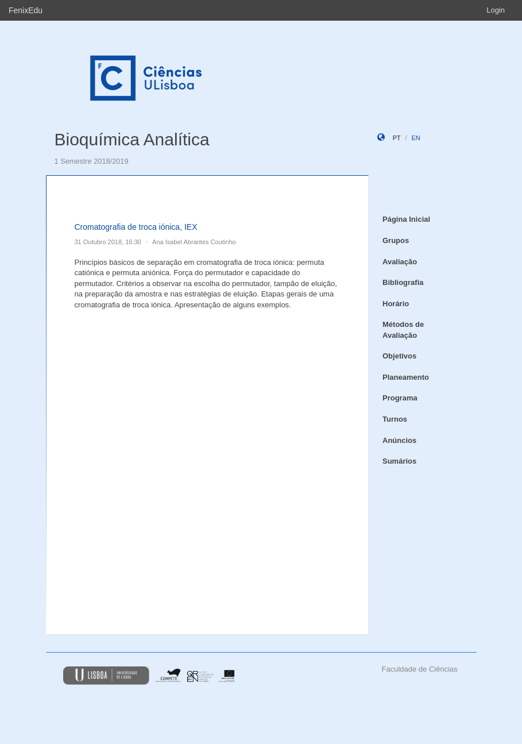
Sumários (399, 461)
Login (495, 10)
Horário (395, 303)
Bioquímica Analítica (132, 139)
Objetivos (399, 356)
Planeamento (405, 377)
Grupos (395, 240)
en (415, 137)
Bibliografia (403, 282)
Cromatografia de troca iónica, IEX (136, 227)
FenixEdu (25, 10)
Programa (399, 398)
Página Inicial (406, 219)
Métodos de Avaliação (403, 330)
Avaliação (399, 261)
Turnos (394, 419)
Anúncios (399, 440)
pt (397, 137)
